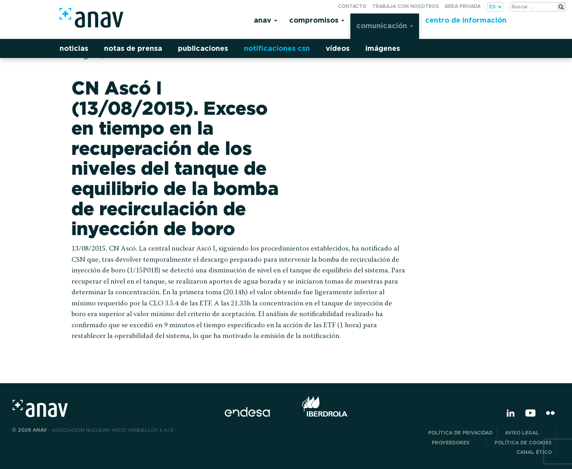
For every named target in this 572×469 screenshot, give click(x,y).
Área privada (462, 6)
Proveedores (457, 442)
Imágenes (382, 48)
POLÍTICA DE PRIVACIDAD (460, 432)
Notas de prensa (133, 48)
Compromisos (316, 20)
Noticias (74, 48)
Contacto (352, 6)
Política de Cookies (523, 442)
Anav (265, 20)
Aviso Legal (528, 432)
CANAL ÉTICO (534, 452)
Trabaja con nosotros (405, 6)
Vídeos (338, 48)
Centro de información (465, 20)
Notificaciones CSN (277, 48)
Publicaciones (203, 48)
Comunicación (384, 25)
